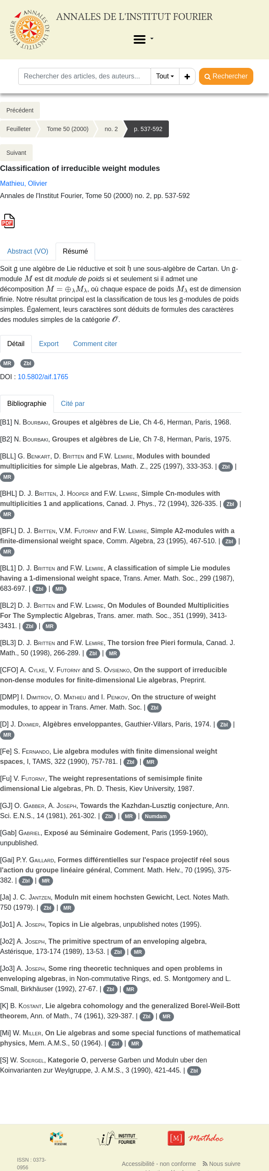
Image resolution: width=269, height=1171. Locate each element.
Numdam (156, 816)
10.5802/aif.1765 (43, 376)
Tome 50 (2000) (68, 129)
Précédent (20, 110)
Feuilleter (18, 129)
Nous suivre (222, 1163)
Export (49, 343)
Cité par (73, 403)
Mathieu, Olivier (23, 183)
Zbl (27, 363)
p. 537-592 (148, 129)
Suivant (16, 152)
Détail (16, 343)
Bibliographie (27, 403)
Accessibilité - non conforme (159, 1163)
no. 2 (111, 129)
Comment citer (95, 343)
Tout (162, 76)
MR (7, 363)
